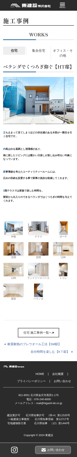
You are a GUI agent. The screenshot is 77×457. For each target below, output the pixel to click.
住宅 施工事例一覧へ (37, 332)
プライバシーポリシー (31, 381)
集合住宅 (38, 50)
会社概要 (58, 374)
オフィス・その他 (63, 53)
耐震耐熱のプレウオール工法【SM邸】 (34, 344)
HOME (40, 374)
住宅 (14, 50)
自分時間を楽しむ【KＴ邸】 (50, 351)
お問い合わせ (62, 381)
